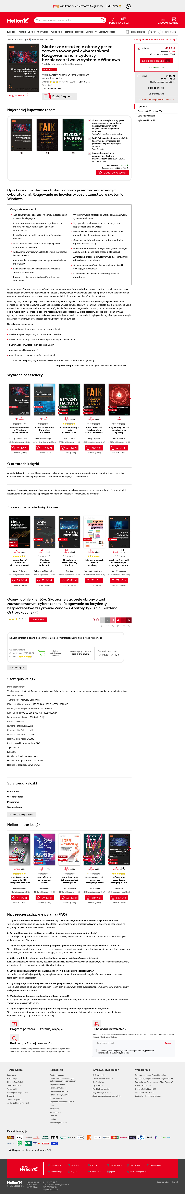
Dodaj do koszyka (153, 60)
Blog (52, 1105)
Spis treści (146, 120)
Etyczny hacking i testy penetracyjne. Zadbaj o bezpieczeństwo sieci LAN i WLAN (108, 156)
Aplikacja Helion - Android (18, 1103)
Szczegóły (146, 115)
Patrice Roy (119, 888)
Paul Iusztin (88, 571)
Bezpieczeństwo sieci (27, 756)
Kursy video (42, 32)
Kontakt (53, 1119)
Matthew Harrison (51, 571)
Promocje (68, 32)
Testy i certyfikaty (14, 1099)
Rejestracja (12, 1079)
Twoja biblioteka (14, 1085)
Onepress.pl (56, 1165)
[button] (130, 398)
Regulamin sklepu (57, 1084)
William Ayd (38, 571)
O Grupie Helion (99, 1075)
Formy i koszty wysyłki (59, 1095)
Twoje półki (11, 1089)
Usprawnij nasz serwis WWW (62, 1102)
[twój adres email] (127, 1043)
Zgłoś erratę (13, 747)
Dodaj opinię (38, 619)
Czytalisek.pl (95, 1172)
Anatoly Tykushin (58, 75)
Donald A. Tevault (19, 571)
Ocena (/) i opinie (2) (150, 111)
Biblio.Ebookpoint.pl (138, 1172)
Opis (144, 106)
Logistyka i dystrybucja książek (148, 1096)
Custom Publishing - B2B (145, 1089)
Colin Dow (69, 571)
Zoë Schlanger (94, 888)
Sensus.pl (75, 1165)
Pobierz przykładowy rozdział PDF (23, 743)
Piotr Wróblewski (19, 888)
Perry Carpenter (98, 149)
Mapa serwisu (55, 1112)
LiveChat (53, 1116)
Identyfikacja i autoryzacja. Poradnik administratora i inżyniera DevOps (44, 882)
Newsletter (54, 1109)
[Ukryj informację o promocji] (128, 6)
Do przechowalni (156, 94)
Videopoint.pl (56, 1172)
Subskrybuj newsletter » (109, 1029)
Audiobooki (56, 32)
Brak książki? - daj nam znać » (31, 1043)
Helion (59, 78)
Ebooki (31, 32)
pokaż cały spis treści (22, 814)
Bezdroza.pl (135, 1165)
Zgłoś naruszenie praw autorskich (106, 1096)
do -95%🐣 (115, 6)
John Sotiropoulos (119, 571)
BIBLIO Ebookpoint (143, 1085)
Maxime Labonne (100, 571)
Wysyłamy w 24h (156, 67)
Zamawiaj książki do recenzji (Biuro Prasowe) (154, 1082)
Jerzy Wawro (45, 888)
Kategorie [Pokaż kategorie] (12, 32)
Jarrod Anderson (69, 888)
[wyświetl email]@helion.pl (59, 1185)
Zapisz (168, 1043)
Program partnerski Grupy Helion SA (150, 1075)
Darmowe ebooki (107, 32)
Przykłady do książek (101, 1089)
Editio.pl (93, 1165)
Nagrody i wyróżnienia (101, 1092)
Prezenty (11, 1096)
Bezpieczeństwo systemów (30, 760)
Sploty (112, 1172)
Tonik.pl (175, 1182)
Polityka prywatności (58, 1088)
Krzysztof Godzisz (99, 161)
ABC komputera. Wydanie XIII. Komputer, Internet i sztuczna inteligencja (20, 882)
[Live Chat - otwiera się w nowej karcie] (123, 20)
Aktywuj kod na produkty (17, 1092)
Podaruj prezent (169, 32)
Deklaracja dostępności (59, 1091)
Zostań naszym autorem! (102, 1079)
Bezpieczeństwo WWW (28, 765)
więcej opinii (18, 667)
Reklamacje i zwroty (58, 1123)
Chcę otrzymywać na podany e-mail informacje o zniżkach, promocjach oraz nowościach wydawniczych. (124, 1051)
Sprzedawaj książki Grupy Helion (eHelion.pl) (154, 1079)
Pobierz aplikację (137, 32)
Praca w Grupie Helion (144, 1092)
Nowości (79, 32)
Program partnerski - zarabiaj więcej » (36, 1029)
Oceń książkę (98, 1082)
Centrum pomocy (57, 1075)
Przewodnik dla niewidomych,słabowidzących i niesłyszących (63, 1080)
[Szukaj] (102, 20)
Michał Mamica (119, 438)
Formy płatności (56, 1098)
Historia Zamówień (15, 1082)
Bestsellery (91, 32)
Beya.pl (74, 1172)
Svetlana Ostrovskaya (78, 75)
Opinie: (82, 81)
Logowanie (11, 1075)
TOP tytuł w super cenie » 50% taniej (154, 39)
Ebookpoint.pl (155, 1165)
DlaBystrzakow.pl (117, 1165)
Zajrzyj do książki (16, 95)
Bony (153, 32)
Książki (22, 32)
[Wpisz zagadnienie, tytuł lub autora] (66, 20)
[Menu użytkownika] (163, 20)
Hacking (11, 756)
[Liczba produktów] (167, 60)
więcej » (127, 1053)
